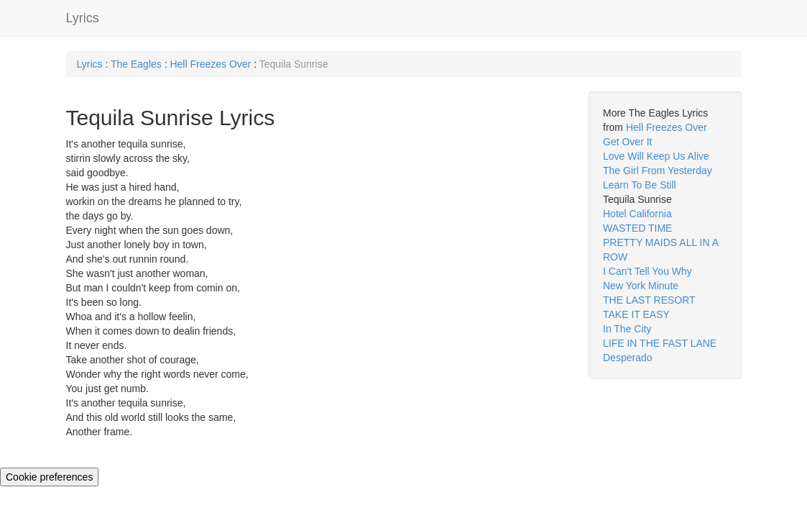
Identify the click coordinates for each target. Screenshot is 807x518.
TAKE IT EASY (636, 314)
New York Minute (640, 285)
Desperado (627, 357)
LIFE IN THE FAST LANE (659, 343)
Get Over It (627, 141)
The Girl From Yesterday (657, 170)
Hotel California (637, 213)
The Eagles (136, 64)
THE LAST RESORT (649, 300)
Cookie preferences (49, 477)
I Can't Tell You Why (647, 271)
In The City (627, 329)
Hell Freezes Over (210, 64)
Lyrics (82, 18)
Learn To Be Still (639, 185)
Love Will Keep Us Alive (656, 156)
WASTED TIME (637, 228)
